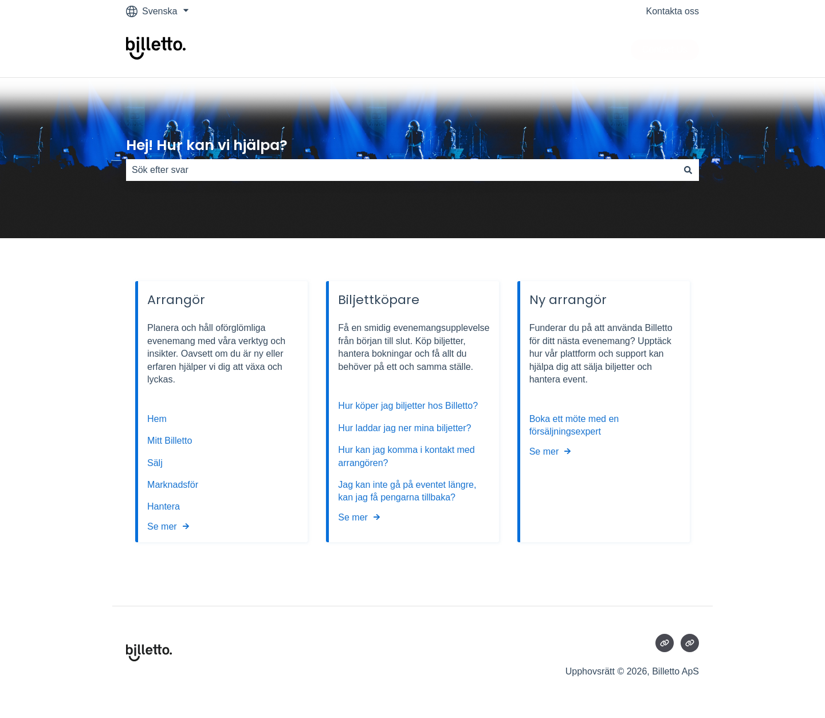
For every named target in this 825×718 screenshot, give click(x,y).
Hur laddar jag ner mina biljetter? (404, 428)
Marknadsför (172, 485)
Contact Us (665, 49)
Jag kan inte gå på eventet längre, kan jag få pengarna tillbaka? (407, 491)
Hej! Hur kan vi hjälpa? (207, 145)
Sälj (155, 463)
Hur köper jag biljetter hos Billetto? (408, 406)
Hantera (163, 506)
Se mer (162, 526)
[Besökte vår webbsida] (664, 643)
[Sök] (688, 170)
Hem (158, 419)
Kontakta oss (673, 11)
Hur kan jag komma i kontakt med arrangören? (406, 456)
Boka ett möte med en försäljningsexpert (574, 425)
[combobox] (401, 170)
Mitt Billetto (171, 440)
